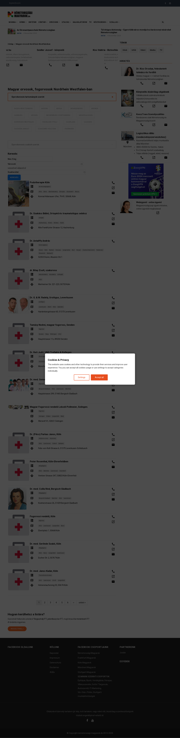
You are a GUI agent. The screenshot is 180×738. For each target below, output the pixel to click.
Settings (81, 377)
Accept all (99, 377)
